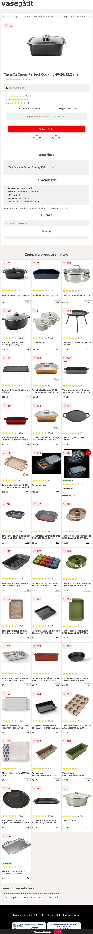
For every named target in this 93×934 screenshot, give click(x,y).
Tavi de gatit (14, 16)
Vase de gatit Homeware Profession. (39, 16)
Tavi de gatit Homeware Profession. (75, 16)
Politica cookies (71, 915)
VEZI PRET (46, 128)
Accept (57, 931)
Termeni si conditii (22, 915)
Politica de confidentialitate (47, 915)
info (27, 302)
